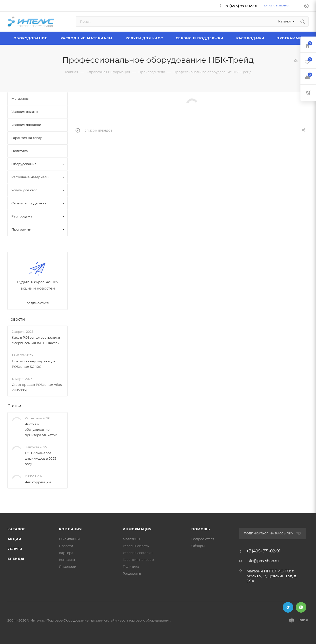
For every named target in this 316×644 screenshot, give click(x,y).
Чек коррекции (38, 482)
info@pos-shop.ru (262, 560)
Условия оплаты (136, 546)
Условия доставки (138, 553)
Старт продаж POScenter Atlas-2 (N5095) (37, 387)
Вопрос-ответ (202, 539)
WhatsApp (301, 607)
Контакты (67, 560)
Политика (131, 566)
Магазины (131, 539)
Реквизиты (132, 573)
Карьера (66, 553)
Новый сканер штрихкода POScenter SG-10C (33, 364)
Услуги (14, 549)
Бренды (15, 559)
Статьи (14, 406)
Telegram (288, 607)
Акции (14, 539)
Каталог (16, 529)
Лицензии (67, 566)
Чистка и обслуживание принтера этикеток (41, 429)
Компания (70, 529)
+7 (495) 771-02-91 (240, 5)
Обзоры (198, 546)
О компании (69, 539)
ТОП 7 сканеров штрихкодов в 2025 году (40, 458)
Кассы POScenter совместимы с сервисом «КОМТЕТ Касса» (36, 340)
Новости (16, 319)
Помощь (200, 529)
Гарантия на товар (138, 560)
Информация (137, 529)
